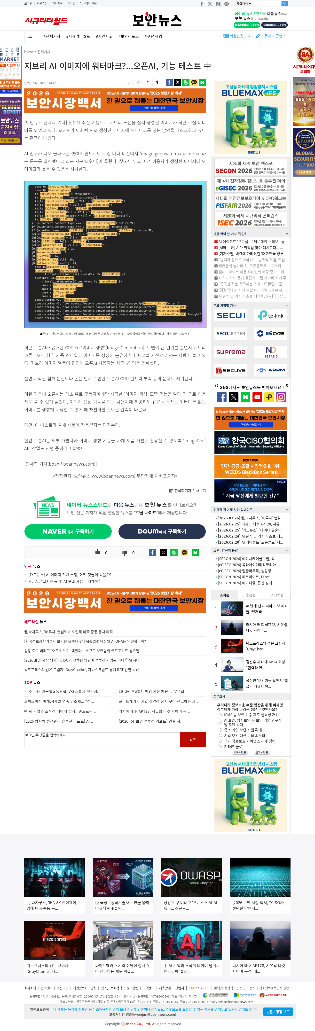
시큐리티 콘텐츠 (273, 36)
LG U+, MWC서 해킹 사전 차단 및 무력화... (153, 691)
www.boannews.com (113, 476)
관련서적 (181, 987)
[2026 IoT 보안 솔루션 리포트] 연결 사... (151, 721)
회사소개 (30, 987)
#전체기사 (52, 36)
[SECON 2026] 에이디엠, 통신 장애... (246, 583)
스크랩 (71, 3)
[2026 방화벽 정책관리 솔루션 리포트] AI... (58, 721)
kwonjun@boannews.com (154, 1014)
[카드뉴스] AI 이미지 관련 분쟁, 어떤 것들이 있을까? (70, 574)
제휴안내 (165, 987)
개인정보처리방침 (84, 987)
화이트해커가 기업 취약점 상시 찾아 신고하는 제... (159, 701)
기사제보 (57, 3)
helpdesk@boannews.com (235, 1002)
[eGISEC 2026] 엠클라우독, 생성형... (246, 570)
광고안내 (46, 987)
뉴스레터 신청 (88, 3)
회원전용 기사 (240, 36)
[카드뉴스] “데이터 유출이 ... (251, 530)
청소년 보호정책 (111, 987)
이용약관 (62, 987)
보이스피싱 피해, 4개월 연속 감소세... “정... (59, 701)
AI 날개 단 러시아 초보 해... (250, 536)
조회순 (224, 595)
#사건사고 (104, 36)
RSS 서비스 (202, 987)
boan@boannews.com (71, 464)
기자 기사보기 (187, 490)
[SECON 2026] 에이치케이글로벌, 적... (247, 558)
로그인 (28, 3)
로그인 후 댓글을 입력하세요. (102, 739)
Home (29, 51)
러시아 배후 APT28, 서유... (250, 524)
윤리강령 (132, 987)
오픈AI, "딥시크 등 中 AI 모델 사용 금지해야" (64, 581)
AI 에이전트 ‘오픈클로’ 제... (250, 542)
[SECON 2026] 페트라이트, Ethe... (245, 576)
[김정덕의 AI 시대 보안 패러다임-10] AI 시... (252, 290)
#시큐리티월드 (78, 36)
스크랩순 (277, 595)
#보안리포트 (128, 36)
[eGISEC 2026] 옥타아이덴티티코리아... (248, 564)
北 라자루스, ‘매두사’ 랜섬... (251, 518)
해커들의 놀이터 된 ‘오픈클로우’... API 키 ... (252, 265)
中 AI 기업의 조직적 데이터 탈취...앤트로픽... (60, 711)
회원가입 (42, 3)
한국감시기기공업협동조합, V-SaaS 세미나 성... (62, 691)
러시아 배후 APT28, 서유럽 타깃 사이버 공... (154, 711)
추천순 (250, 595)
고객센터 (148, 987)
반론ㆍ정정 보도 (278, 1011)
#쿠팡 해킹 (153, 36)
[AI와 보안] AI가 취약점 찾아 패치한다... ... (251, 247)
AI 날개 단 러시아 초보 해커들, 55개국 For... (252, 296)
